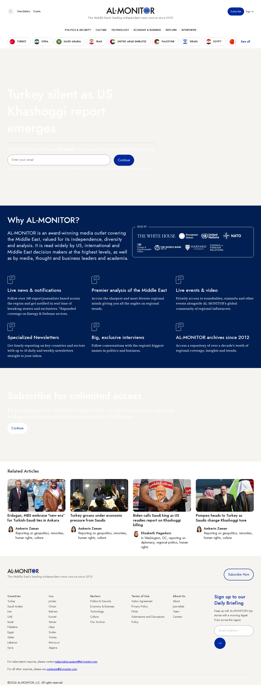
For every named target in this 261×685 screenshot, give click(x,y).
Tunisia (53, 637)
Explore (171, 30)
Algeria (53, 648)
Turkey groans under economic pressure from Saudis (96, 518)
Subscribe (236, 12)
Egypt (10, 632)
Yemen (52, 622)
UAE (9, 617)
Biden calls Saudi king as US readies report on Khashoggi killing (157, 520)
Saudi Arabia (15, 606)
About (176, 601)
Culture (101, 30)
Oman (52, 606)
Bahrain (53, 611)
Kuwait (52, 617)
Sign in (250, 12)
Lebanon (12, 642)
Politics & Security (78, 30)
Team (176, 611)
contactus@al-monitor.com (61, 669)
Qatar (10, 637)
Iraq (51, 596)
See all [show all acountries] (245, 42)
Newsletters (23, 12)
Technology (120, 30)
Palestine (12, 627)
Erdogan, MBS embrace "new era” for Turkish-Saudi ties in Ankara (36, 518)
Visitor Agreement (141, 601)
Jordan (52, 601)
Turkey (11, 601)
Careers (177, 617)
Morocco (54, 642)
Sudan (52, 632)
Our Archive (97, 622)
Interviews (189, 30)
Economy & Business (147, 30)
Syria (10, 648)
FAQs (134, 611)
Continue (17, 428)
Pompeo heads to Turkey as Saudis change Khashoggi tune (221, 518)
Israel (10, 622)
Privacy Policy (139, 606)
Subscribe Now (238, 574)
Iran (9, 611)
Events (36, 12)
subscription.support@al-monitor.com (76, 662)
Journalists (178, 606)
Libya (52, 627)
